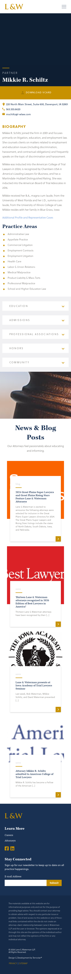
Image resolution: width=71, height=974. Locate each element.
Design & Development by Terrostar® (25, 957)
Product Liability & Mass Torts (24, 278)
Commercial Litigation (20, 245)
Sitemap (23, 963)
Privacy (13, 963)
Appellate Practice (18, 239)
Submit (54, 883)
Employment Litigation (20, 256)
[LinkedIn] (12, 848)
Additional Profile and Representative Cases (27, 217)
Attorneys (10, 840)
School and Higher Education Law (27, 288)
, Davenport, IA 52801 (37, 104)
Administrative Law (18, 234)
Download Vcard (39, 92)
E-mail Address (13, 876)
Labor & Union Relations (21, 267)
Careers (9, 835)
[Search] (52, 7)
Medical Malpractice (19, 272)
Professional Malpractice (21, 283)
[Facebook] (7, 848)
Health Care (14, 261)
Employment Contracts (20, 250)
